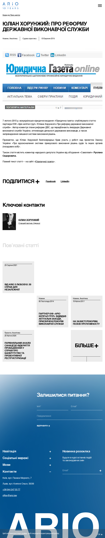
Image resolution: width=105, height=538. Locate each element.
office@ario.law (10, 495)
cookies (24, 533)
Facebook (51, 181)
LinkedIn (65, 181)
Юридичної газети (44, 162)
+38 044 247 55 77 (11, 490)
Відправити (43, 426)
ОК (100, 534)
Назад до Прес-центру (11, 15)
